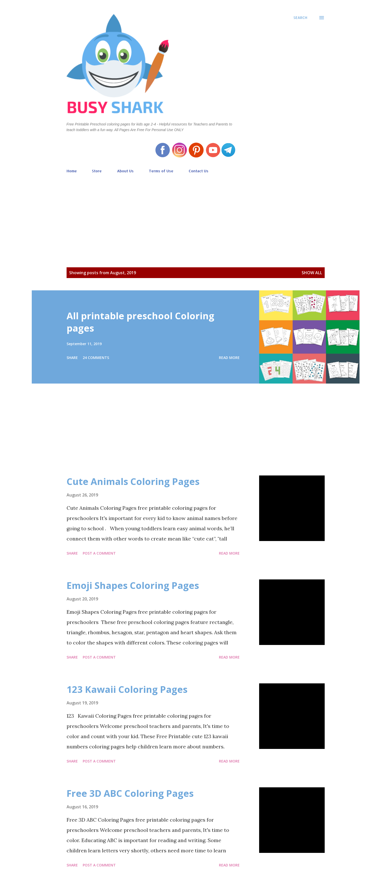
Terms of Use (161, 171)
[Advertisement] (196, 213)
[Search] (300, 17)
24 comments (96, 357)
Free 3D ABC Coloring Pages (130, 793)
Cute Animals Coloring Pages (133, 481)
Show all (312, 273)
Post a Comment (99, 553)
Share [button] (72, 357)
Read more (229, 357)
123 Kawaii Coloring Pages (127, 689)
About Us (125, 171)
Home (72, 171)
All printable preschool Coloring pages (140, 322)
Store (97, 171)
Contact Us (198, 171)
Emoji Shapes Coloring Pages (133, 585)
